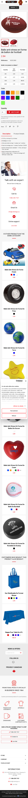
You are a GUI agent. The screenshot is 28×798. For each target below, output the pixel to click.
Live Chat (14, 784)
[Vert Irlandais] (15, 470)
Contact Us (14, 736)
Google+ (13, 126)
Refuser (14, 415)
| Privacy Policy (15, 793)
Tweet (9, 126)
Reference (4, 60)
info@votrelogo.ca (14, 781)
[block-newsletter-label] (12, 652)
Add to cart (13, 112)
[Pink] (18, 470)
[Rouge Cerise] (13, 98)
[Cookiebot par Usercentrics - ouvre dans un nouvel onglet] (16, 381)
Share (6, 126)
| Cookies (21, 793)
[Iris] (3, 93)
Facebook (13, 662)
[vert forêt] (18, 98)
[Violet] (3, 98)
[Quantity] (3, 112)
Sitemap (10, 793)
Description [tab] (6, 134)
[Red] (11, 274)
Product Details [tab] (19, 134)
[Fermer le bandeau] (25, 381)
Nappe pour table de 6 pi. (14, 632)
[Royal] (8, 98)
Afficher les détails (18, 406)
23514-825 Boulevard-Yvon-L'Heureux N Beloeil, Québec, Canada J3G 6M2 (14, 774)
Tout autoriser (14, 410)
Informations (14, 769)
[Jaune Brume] (18, 93)
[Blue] (14, 353)
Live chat (14, 741)
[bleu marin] (13, 635)
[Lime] (3, 103)
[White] (23, 98)
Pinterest (17, 126)
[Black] (23, 93)
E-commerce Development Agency (9, 796)
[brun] (8, 93)
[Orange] (13, 93)
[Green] (14, 598)
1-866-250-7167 (14, 732)
